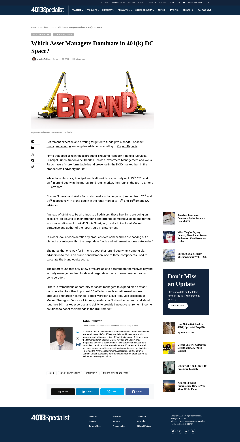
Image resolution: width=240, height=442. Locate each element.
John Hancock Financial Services (124, 155)
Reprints (142, 2)
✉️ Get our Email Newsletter (196, 2)
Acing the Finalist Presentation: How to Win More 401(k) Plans (191, 386)
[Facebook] (173, 431)
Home (33, 27)
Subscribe (141, 421)
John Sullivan (92, 321)
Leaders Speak (118, 2)
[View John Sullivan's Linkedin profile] (78, 332)
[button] (193, 10)
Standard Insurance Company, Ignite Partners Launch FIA (191, 218)
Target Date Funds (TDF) (115, 373)
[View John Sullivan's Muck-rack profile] (78, 345)
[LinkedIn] (193, 431)
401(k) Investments (70, 373)
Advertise (163, 2)
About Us (152, 2)
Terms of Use (95, 426)
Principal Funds (57, 160)
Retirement (92, 373)
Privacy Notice (119, 426)
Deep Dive (204, 10)
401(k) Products (47, 27)
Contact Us (175, 2)
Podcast (131, 2)
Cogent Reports (127, 146)
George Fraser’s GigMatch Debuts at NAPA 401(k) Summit (192, 347)
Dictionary (104, 2)
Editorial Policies (144, 426)
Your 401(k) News (63, 35)
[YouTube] (186, 431)
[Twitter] (179, 431)
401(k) (52, 373)
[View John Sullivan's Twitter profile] (78, 339)
